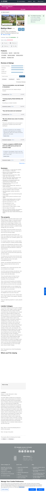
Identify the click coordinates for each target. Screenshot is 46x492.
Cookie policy (20, 470)
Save (19, 29)
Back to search (6, 12)
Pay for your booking (22, 477)
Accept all (32, 489)
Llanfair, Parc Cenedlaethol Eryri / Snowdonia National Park (10, 33)
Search (22, 76)
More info (19, 474)
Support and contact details (23, 467)
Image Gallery (7, 24)
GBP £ (34, 1)
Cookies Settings (5, 489)
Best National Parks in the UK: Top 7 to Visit (39, 471)
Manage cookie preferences (23, 472)
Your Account (41, 1)
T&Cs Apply (23, 9)
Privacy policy (20, 469)
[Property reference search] (15, 4)
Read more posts (36, 479)
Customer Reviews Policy (22, 476)
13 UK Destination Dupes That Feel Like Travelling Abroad (39, 474)
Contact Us (30, 1)
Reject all (40, 489)
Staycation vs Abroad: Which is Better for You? (39, 468)
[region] (23, 485)
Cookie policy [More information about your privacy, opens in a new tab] (21, 487)
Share (22, 29)
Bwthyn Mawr (6, 28)
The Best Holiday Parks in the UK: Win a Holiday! (38, 477)
